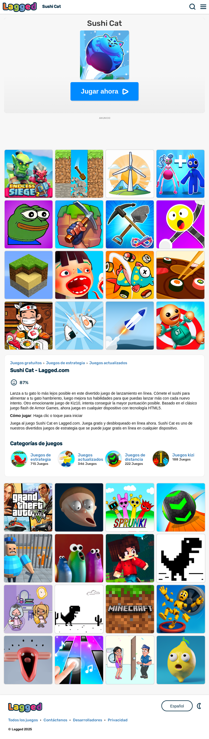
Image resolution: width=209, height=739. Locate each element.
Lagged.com (26, 707)
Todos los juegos (23, 720)
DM (199, 705)
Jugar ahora (99, 91)
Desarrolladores (87, 720)
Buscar (192, 7)
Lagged (20, 7)
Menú (203, 7)
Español (177, 706)
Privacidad (118, 720)
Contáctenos (55, 720)
